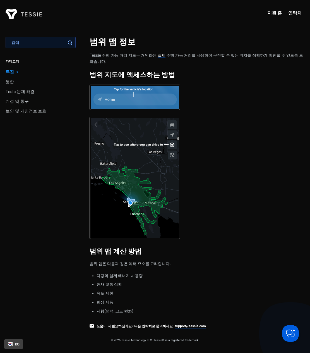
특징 (13, 72)
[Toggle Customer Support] (290, 333)
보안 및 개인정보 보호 (26, 111)
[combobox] (13, 344)
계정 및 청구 (17, 101)
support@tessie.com (190, 326)
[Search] (41, 42)
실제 (161, 55)
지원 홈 (274, 13)
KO (14, 344)
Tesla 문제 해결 (20, 91)
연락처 (295, 13)
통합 (10, 81)
